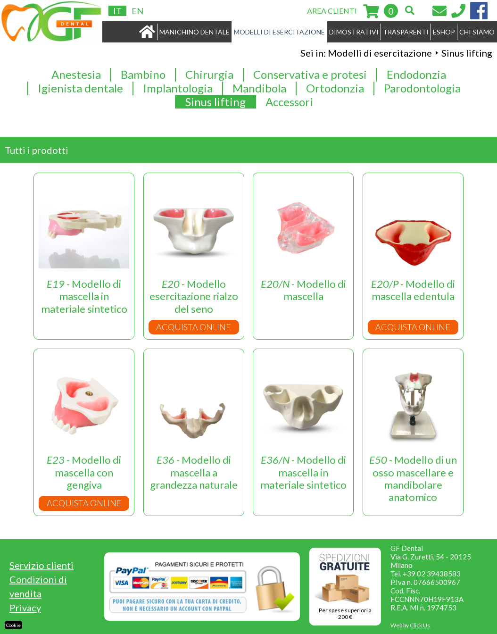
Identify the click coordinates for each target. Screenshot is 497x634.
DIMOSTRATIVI (354, 32)
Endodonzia (416, 74)
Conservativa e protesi (310, 74)
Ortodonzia (335, 88)
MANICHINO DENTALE (194, 32)
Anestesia (76, 74)
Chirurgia (209, 74)
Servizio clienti (41, 565)
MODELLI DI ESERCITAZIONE (279, 32)
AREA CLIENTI (332, 10)
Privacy (25, 607)
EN (137, 11)
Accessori (289, 101)
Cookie (13, 625)
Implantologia (178, 88)
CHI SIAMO (477, 32)
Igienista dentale (80, 88)
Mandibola (259, 88)
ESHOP (444, 32)
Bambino (143, 74)
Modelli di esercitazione (380, 52)
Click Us (420, 625)
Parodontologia (422, 88)
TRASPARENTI (406, 32)
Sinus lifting (215, 101)
